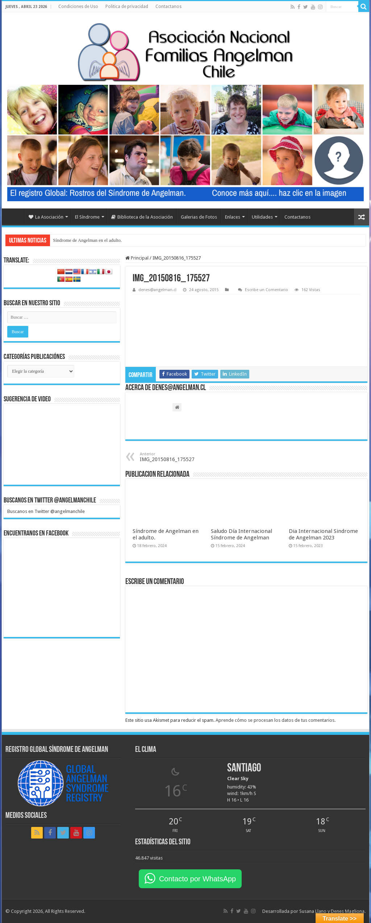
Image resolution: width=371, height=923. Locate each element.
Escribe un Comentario (266, 289)
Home (14, 216)
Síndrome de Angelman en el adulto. (87, 240)
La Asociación (46, 217)
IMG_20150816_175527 (177, 457)
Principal (137, 258)
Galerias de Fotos (199, 217)
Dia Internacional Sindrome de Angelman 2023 (323, 534)
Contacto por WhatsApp (197, 879)
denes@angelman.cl (157, 289)
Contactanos (168, 6)
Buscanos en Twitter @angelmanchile (50, 500)
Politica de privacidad (126, 6)
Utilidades (262, 217)
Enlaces (232, 217)
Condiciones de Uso (78, 6)
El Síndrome (87, 217)
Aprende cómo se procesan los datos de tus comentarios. (275, 720)
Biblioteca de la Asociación (142, 217)
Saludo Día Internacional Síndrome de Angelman (241, 534)
